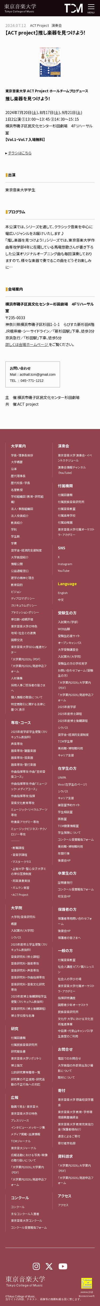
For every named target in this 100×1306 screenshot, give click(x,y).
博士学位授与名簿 (22, 1015)
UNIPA (62, 777)
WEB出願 (64, 629)
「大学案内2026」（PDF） (26, 659)
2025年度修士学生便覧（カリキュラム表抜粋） (29, 947)
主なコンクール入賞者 (25, 1214)
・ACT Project (19, 894)
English (63, 593)
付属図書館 (18, 1037)
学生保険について (69, 832)
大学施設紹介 (20, 557)
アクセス (63, 1205)
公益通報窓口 (20, 571)
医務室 (62, 819)
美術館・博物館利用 (70, 748)
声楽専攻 (17, 743)
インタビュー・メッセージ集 (29, 1127)
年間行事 (64, 853)
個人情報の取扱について (26, 697)
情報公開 (17, 564)
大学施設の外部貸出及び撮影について (75, 1068)
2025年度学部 (67, 707)
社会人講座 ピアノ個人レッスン (76, 969)
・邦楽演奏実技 (20, 880)
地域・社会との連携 (23, 633)
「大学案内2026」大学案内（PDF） (27, 1169)
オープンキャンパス (70, 643)
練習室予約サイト (69, 805)
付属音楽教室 (66, 960)
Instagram (65, 564)
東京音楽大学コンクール (26, 1220)
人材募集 (17, 678)
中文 (61, 599)
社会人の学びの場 (69, 979)
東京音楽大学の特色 (24, 626)
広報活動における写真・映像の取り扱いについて (29, 1157)
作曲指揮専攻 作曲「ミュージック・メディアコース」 (29, 786)
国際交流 (17, 640)
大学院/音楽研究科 (23, 917)
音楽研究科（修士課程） (26, 956)
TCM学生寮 (65, 741)
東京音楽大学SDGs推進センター (29, 649)
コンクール (18, 1207)
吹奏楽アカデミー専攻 (25, 822)
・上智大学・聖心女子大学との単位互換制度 (28, 871)
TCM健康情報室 (68, 826)
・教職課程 (17, 848)
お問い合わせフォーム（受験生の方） (75, 673)
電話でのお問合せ (69, 1058)
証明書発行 (65, 882)
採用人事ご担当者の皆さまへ (28, 687)
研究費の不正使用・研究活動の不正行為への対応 (28, 1082)
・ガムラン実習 (20, 887)
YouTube (63, 570)
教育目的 (17, 584)
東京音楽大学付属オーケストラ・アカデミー (76, 532)
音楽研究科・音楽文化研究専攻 (28, 987)
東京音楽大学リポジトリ (26, 1058)
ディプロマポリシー (23, 598)
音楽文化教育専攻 (22, 803)
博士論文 (17, 1065)
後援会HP (64, 860)
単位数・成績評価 (22, 619)
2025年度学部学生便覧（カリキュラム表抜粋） (29, 734)
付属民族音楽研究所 (24, 1044)
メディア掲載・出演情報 (25, 1134)
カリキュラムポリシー (24, 605)
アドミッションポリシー (25, 612)
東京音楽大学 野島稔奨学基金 (76, 1102)
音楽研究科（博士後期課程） (28, 1008)
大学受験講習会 (68, 649)
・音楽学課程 (19, 854)
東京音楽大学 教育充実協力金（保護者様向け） (76, 1127)
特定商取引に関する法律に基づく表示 (28, 706)
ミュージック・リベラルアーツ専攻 (29, 812)
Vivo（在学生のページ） (72, 784)
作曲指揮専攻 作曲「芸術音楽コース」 (28, 774)
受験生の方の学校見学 (72, 663)
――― (15, 841)
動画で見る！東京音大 (24, 1106)
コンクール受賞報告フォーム (29, 1227)
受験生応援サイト (69, 636)
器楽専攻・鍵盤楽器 (25, 750)
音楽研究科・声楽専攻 (25, 970)
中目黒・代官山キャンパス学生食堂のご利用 (75, 1033)
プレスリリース (20, 1120)
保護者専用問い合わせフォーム (75, 921)
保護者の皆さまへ (69, 937)
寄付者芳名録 (66, 1143)
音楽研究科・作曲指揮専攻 (28, 977)
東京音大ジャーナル (23, 1148)
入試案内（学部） (68, 622)
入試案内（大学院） (23, 930)
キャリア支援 (66, 755)
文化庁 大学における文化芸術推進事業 (75, 1021)
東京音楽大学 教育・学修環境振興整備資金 (75, 1114)
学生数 (15, 536)
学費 (14, 543)
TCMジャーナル (21, 1141)
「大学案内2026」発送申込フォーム (28, 668)
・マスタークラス (21, 861)
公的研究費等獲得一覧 (25, 1072)
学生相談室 (65, 812)
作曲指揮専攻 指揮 (23, 796)
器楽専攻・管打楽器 (25, 764)
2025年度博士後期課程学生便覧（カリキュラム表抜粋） (29, 999)
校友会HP (64, 896)
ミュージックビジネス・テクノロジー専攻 (29, 831)
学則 (14, 529)
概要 (14, 924)
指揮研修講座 (66, 998)
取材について (66, 1077)
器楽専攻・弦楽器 (23, 757)
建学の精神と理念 (22, 578)
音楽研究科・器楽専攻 (25, 963)
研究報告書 (18, 1051)
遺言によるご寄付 (69, 1136)
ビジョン (16, 591)
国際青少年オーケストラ (73, 1005)
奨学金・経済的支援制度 (26, 550)
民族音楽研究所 (68, 1012)
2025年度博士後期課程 (73, 720)
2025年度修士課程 (70, 713)
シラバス (16, 937)
